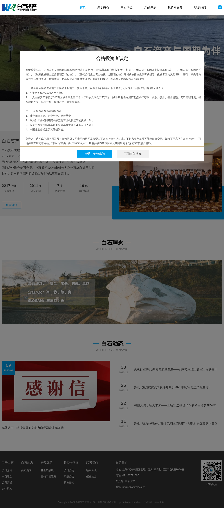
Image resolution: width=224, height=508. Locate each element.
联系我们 (200, 7)
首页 (83, 7)
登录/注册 (217, 7)
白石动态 (127, 7)
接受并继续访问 (94, 153)
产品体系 (150, 7)
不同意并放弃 (133, 153)
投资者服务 (175, 7)
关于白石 (103, 7)
